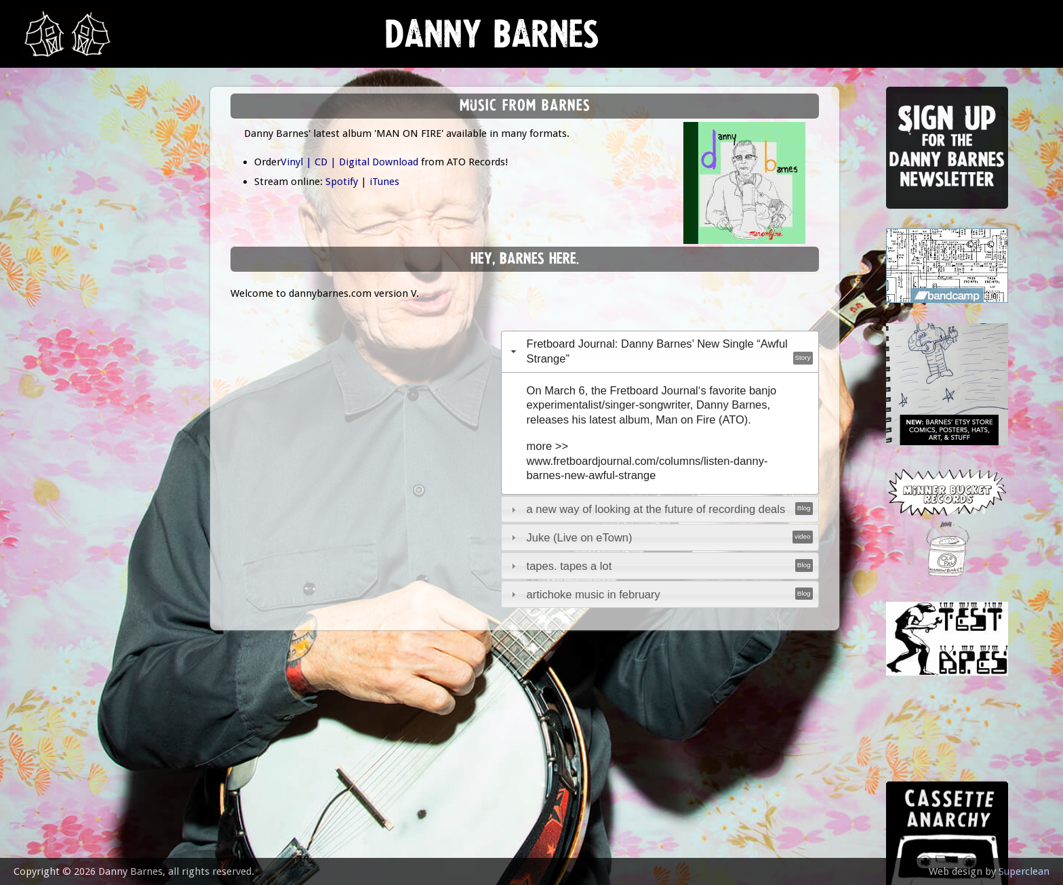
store (48, 274)
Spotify (341, 182)
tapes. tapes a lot (569, 566)
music (48, 173)
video (47, 307)
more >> (547, 446)
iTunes (384, 182)
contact (56, 374)
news (48, 139)
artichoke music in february (593, 594)
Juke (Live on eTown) (580, 537)
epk (42, 340)
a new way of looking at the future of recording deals (656, 509)
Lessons (54, 240)
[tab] (660, 351)
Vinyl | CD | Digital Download (349, 162)
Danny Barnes (492, 40)
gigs (44, 207)
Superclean (1024, 871)
